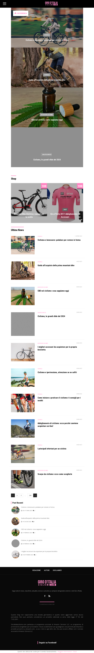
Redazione (36, 570)
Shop (29, 209)
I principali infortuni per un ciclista (52, 448)
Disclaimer (57, 570)
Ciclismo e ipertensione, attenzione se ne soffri (57, 372)
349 (30, 495)
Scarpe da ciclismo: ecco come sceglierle (55, 474)
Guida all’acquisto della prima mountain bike (47, 80)
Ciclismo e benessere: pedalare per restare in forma (47, 40)
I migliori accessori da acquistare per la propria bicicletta (39, 551)
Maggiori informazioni (64, 652)
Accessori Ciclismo (47, 114)
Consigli (46, 35)
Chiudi (75, 652)
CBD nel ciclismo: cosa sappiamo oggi (47, 120)
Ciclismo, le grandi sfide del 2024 (47, 159)
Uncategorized (46, 154)
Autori (46, 570)
